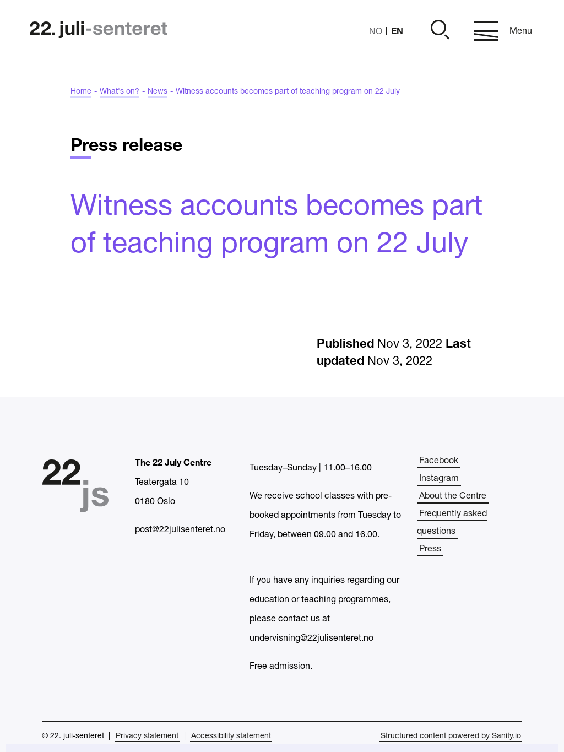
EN (397, 30)
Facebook (438, 461)
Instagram (439, 479)
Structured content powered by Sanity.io (451, 736)
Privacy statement (147, 736)
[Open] (438, 31)
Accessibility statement (231, 736)
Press (430, 549)
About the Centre (452, 496)
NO (375, 32)
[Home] (98, 31)
